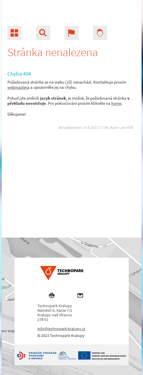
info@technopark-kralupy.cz (61, 328)
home (116, 103)
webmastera (18, 87)
